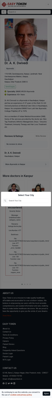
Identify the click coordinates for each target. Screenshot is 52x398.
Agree (46, 393)
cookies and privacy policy (21, 395)
